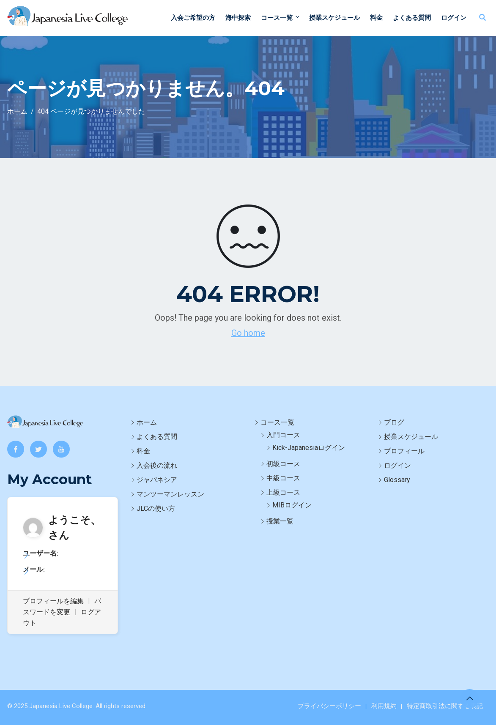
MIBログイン (292, 505)
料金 (376, 18)
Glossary (397, 480)
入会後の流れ (157, 465)
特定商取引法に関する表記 (445, 706)
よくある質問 (412, 18)
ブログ (394, 422)
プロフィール (404, 451)
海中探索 (238, 18)
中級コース (283, 478)
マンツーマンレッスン (170, 494)
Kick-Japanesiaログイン (308, 448)
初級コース (283, 464)
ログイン (453, 18)
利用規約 (384, 706)
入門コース (283, 435)
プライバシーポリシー (329, 706)
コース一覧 (281, 18)
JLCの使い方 (156, 508)
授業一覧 (279, 521)
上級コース (283, 492)
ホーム (147, 422)
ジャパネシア (157, 480)
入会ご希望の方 (193, 18)
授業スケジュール (334, 18)
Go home (248, 333)
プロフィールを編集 (53, 601)
